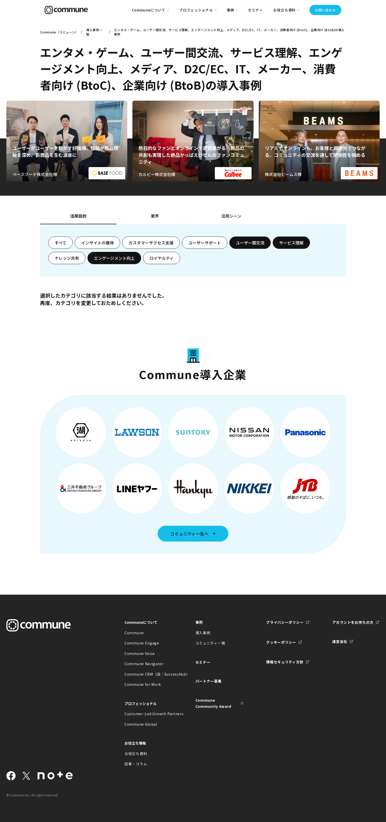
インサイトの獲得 (97, 243)
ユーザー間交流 (250, 243)
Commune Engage (141, 642)
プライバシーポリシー (285, 622)
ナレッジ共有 (67, 258)
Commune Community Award (213, 703)
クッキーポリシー (281, 642)
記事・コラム (135, 763)
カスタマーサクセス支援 (151, 243)
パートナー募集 (208, 681)
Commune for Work (142, 684)
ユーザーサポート (204, 243)
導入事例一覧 (94, 32)
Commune (134, 632)
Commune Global (140, 724)
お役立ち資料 (135, 753)
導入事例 (202, 632)
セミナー (255, 10)
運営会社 (339, 641)
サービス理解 (291, 243)
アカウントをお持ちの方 (352, 622)
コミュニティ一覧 (210, 642)
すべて (60, 243)
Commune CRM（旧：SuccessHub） (148, 674)
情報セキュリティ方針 (284, 661)
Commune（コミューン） (59, 32)
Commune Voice (139, 653)
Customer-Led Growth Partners (148, 713)
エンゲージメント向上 (114, 258)
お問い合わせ (325, 10)
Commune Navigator (144, 663)
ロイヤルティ (162, 258)
